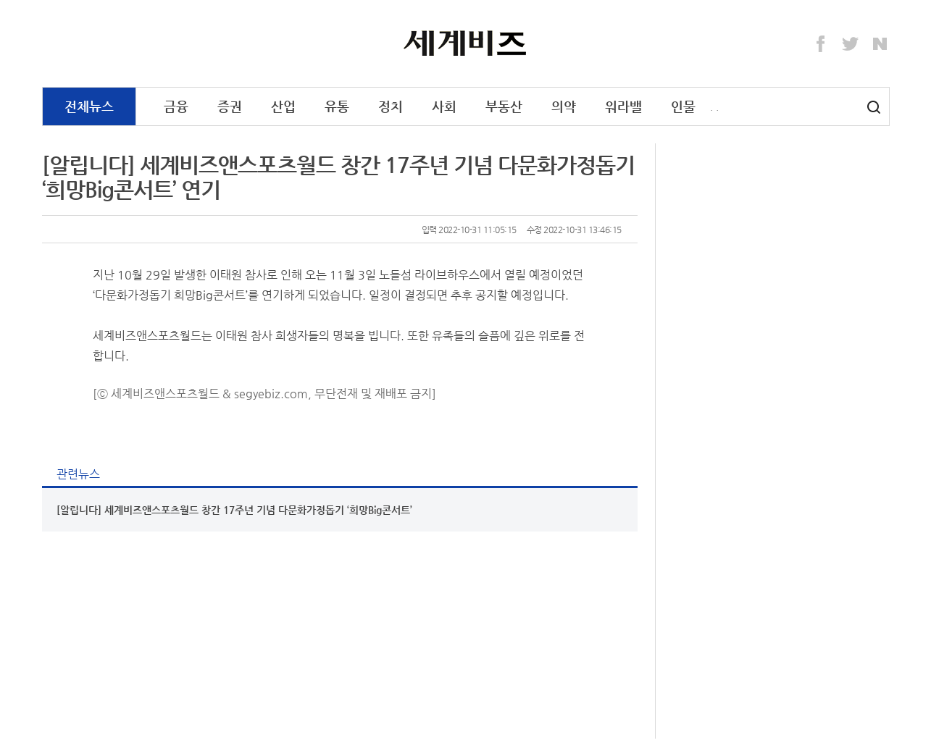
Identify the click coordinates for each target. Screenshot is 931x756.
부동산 (503, 106)
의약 (563, 106)
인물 (683, 106)
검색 (873, 107)
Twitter (850, 44)
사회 (444, 106)
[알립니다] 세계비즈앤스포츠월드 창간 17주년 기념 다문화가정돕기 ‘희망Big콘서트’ (234, 510)
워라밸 (623, 106)
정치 (390, 106)
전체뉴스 (89, 106)
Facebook (820, 44)
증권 (229, 106)
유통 (337, 106)
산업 (283, 106)
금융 (176, 106)
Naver (880, 44)
